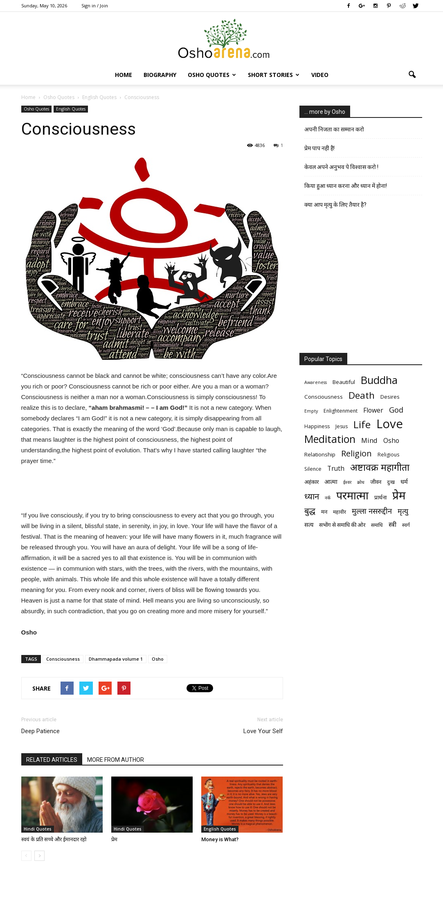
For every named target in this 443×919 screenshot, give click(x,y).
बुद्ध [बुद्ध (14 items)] (309, 510)
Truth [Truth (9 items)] (335, 468)
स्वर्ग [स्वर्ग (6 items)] (406, 525)
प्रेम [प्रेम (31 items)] (398, 495)
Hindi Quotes (38, 829)
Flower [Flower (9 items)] (373, 410)
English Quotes (70, 109)
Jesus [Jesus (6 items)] (341, 426)
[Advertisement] (152, 489)
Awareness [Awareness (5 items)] (315, 382)
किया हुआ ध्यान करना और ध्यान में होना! (345, 186)
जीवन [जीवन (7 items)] (375, 481)
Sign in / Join (94, 5)
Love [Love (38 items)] (389, 424)
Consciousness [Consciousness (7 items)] (323, 396)
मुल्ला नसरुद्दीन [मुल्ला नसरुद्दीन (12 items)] (372, 510)
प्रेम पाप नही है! (319, 148)
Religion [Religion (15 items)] (356, 453)
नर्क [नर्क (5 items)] (328, 498)
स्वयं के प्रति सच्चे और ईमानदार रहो (53, 839)
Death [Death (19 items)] (362, 395)
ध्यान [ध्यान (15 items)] (311, 496)
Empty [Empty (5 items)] (311, 411)
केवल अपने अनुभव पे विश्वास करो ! (341, 167)
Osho (158, 659)
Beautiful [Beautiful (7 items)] (344, 382)
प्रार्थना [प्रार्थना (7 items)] (380, 497)
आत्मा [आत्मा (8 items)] (330, 481)
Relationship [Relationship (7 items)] (319, 454)
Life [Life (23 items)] (362, 424)
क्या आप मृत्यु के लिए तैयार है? (335, 204)
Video (319, 75)
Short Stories (273, 75)
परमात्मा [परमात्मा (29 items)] (352, 495)
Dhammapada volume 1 (116, 659)
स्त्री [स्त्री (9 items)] (392, 524)
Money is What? (219, 839)
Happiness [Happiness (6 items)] (317, 426)
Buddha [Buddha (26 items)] (379, 380)
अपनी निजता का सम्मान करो (334, 129)
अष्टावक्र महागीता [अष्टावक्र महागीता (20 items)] (379, 467)
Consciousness (63, 659)
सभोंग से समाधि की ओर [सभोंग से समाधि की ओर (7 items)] (342, 524)
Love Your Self (263, 731)
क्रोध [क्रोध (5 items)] (360, 482)
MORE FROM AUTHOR (115, 759)
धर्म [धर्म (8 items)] (404, 481)
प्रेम (114, 839)
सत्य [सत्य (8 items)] (308, 524)
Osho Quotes (212, 75)
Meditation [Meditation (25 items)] (329, 439)
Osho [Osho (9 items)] (391, 440)
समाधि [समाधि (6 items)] (377, 525)
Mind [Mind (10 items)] (369, 440)
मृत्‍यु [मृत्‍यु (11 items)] (403, 511)
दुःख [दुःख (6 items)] (391, 482)
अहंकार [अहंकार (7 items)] (311, 481)
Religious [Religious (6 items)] (388, 454)
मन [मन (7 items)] (324, 511)
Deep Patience (40, 731)
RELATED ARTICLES (51, 759)
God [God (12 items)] (396, 409)
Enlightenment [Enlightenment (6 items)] (341, 410)
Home (123, 75)
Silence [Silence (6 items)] (313, 468)
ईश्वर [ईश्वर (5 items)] (347, 482)
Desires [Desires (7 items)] (390, 396)
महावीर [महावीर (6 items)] (339, 511)
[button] (412, 75)
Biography (160, 75)
